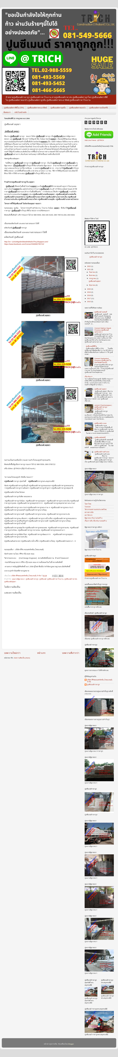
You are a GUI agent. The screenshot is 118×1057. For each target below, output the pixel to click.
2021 (89, 269)
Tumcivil (87, 507)
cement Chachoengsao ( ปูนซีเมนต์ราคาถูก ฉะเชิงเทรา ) (103, 407)
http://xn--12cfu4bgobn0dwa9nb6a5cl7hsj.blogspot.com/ (26, 242)
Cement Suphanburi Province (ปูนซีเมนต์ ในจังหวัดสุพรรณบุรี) (102, 360)
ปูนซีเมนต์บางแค (100, 423)
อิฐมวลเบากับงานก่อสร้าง (93, 518)
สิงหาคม (92, 275)
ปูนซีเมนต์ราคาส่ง (70, 579)
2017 (89, 298)
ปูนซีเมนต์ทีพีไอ (91, 346)
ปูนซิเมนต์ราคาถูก (32, 579)
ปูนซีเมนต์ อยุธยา (95, 281)
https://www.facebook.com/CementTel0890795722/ (24, 244)
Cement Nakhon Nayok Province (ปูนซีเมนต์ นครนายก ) (102, 330)
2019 (89, 292)
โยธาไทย (88, 504)
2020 (89, 289)
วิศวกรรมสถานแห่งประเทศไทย (96, 509)
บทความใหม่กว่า (12, 653)
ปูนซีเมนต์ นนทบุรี (100, 312)
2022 (89, 266)
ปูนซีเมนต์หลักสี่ (99, 437)
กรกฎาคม (92, 278)
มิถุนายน (92, 285)
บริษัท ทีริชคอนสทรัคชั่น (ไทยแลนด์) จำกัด (99, 681)
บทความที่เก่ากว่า (70, 653)
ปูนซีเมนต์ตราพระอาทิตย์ (37, 108)
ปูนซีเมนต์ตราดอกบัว (77, 108)
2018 (89, 295)
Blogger (71, 1044)
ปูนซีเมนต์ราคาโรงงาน (55, 579)
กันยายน (92, 272)
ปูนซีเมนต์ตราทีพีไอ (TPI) (14, 108)
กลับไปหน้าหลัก (20, 112)
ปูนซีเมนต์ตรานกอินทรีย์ (98, 108)
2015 (89, 301)
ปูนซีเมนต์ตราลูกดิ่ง (58, 108)
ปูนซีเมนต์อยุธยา (10, 582)
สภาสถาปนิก (89, 512)
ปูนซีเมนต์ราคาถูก (95, 257)
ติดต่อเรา (7, 112)
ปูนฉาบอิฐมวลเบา (18, 579)
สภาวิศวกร (88, 515)
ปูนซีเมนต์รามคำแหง (101, 452)
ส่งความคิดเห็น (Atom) (22, 658)
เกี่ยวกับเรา (88, 377)
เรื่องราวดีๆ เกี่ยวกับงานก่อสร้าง (96, 521)
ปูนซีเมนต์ (42, 579)
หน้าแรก (41, 653)
